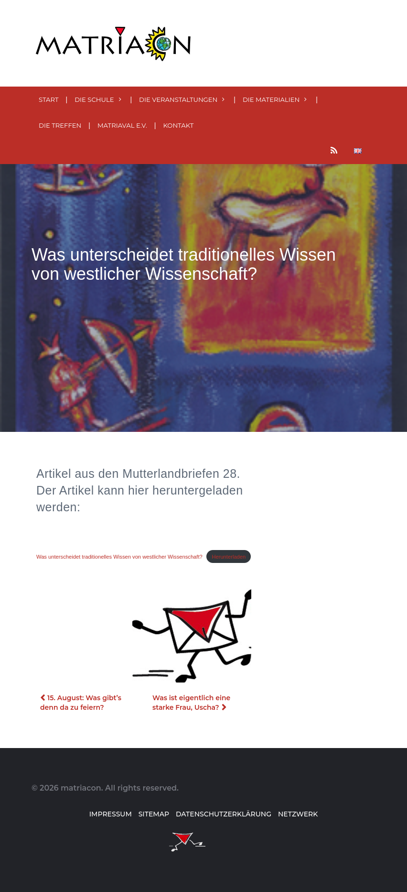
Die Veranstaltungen (178, 99)
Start (49, 99)
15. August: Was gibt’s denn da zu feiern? (80, 703)
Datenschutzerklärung (223, 814)
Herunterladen (229, 557)
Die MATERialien (271, 99)
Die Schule (94, 99)
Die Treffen (60, 125)
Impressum (110, 814)
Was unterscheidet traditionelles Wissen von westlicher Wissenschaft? (119, 557)
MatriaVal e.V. (122, 125)
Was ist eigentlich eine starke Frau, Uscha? (191, 703)
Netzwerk (298, 814)
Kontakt (178, 125)
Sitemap (154, 814)
